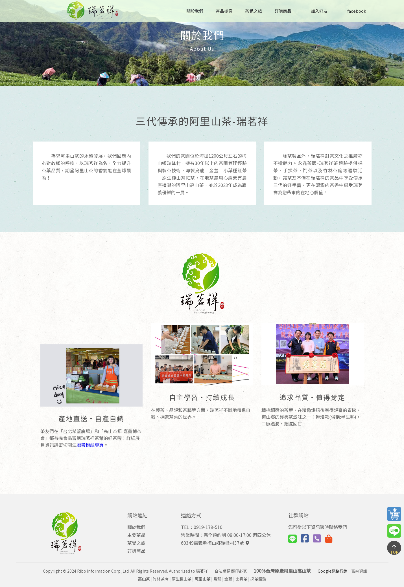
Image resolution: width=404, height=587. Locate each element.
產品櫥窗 (224, 11)
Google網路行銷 (332, 571)
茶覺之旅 (253, 11)
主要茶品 (136, 534)
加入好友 (316, 11)
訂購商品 (282, 11)
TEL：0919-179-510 (201, 527)
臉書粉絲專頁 (90, 304)
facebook (353, 11)
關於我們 (194, 11)
